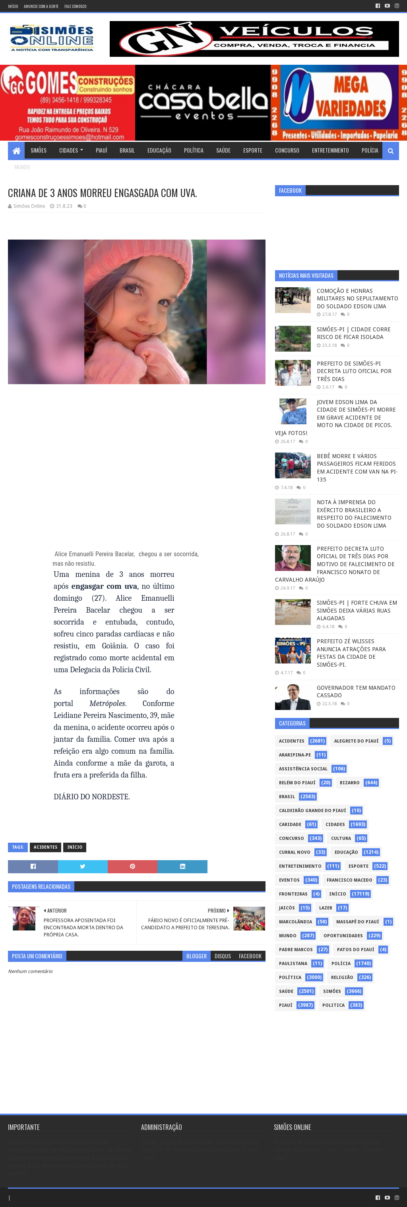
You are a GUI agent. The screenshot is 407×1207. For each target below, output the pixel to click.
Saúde (223, 150)
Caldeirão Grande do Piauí (312, 810)
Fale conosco (75, 6)
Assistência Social (303, 769)
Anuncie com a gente (41, 6)
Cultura (341, 838)
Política (194, 150)
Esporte (252, 150)
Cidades (68, 150)
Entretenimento (330, 150)
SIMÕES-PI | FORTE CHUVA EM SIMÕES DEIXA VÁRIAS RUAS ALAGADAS (357, 610)
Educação (159, 150)
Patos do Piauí (355, 949)
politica (333, 1005)
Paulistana (293, 963)
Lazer (325, 908)
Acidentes (45, 847)
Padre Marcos (296, 949)
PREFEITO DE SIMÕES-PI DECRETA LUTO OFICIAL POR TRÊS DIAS (354, 371)
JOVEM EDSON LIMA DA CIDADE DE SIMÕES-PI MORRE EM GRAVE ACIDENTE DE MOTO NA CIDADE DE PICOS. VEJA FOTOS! (335, 417)
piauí (286, 1005)
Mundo (22, 166)
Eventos (289, 880)
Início (13, 6)
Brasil (127, 150)
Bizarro (350, 782)
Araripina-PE (295, 755)
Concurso (287, 150)
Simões (39, 150)
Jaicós (287, 908)
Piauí (101, 150)
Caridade (290, 824)
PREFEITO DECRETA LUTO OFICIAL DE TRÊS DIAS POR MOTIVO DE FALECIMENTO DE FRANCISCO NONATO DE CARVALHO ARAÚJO (335, 564)
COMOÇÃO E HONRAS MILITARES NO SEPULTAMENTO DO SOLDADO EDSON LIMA (357, 298)
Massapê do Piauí (357, 922)
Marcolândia (295, 922)
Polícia (370, 150)
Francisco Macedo (349, 880)
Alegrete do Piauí (356, 741)
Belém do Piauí (297, 782)
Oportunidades (343, 935)
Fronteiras (293, 894)
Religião (342, 977)
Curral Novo (294, 852)
